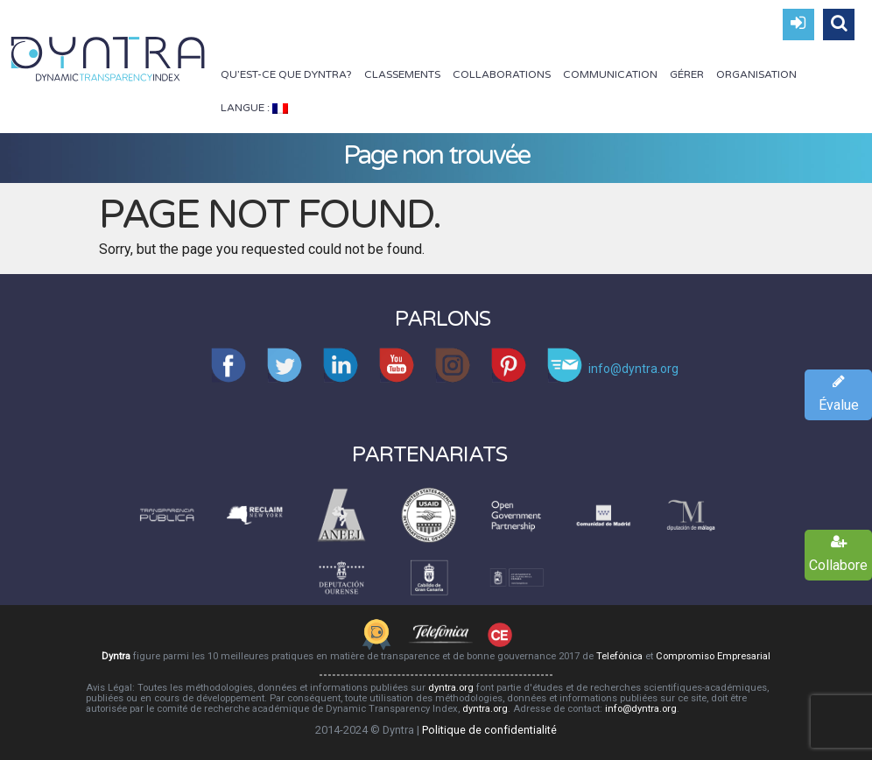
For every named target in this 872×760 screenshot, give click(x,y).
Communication (610, 74)
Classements (402, 74)
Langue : (254, 108)
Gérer (687, 74)
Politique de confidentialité (489, 729)
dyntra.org (451, 687)
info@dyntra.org (641, 708)
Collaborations (502, 74)
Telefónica (619, 656)
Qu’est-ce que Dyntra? (286, 74)
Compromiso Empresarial (713, 656)
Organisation (756, 74)
